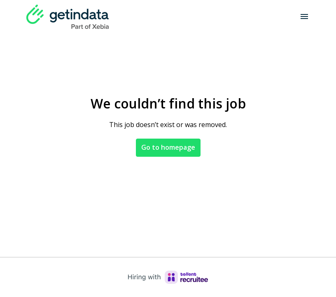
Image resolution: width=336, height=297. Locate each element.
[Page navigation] (304, 16)
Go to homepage (168, 147)
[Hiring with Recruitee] (168, 277)
